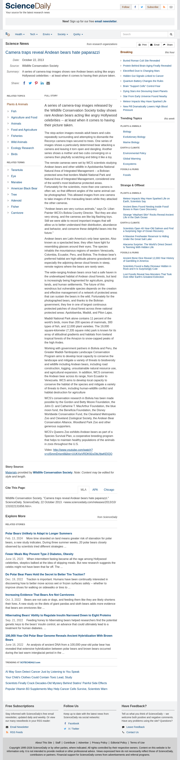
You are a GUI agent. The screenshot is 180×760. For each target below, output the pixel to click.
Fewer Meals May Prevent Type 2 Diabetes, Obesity (39, 554)
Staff (57, 742)
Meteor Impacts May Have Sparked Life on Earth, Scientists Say (146, 200)
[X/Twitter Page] (142, 7)
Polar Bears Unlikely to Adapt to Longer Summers (38, 533)
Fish (13, 111)
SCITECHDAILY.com (30, 662)
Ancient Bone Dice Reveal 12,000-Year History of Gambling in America (148, 259)
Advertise (83, 742)
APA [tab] (95, 489)
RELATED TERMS (16, 162)
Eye (13, 176)
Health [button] (20, 34)
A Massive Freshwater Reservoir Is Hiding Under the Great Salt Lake (146, 237)
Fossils (127, 175)
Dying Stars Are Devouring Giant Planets (145, 91)
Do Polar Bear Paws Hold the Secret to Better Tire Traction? (45, 574)
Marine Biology (131, 142)
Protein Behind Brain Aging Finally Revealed (147, 65)
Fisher (15, 206)
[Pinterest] (36, 83)
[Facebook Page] (135, 7)
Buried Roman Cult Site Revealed (141, 60)
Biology (127, 131)
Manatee (16, 182)
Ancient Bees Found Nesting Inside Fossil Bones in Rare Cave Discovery (146, 208)
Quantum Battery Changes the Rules (143, 81)
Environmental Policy (134, 153)
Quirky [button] (78, 34)
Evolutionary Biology (134, 136)
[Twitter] (30, 83)
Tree (14, 194)
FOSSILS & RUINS (129, 169)
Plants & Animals (17, 104)
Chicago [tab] (109, 489)
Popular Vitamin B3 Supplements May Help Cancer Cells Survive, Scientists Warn (56, 688)
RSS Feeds (16, 732)
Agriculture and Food (24, 117)
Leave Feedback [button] (135, 727)
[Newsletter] (171, 7)
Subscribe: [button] (153, 7)
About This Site (43, 742)
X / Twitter (73, 728)
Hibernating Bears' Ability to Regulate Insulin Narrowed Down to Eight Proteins (58, 615)
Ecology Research (22, 148)
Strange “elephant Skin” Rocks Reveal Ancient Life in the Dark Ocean (148, 216)
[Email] (48, 83)
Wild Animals (19, 142)
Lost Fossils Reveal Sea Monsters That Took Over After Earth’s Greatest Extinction (147, 275)
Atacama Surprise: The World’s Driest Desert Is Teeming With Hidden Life (147, 245)
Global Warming (132, 158)
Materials (11, 472)
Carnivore (17, 212)
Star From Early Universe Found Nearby (145, 96)
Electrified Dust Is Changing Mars (141, 70)
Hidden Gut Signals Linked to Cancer (143, 75)
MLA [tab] (83, 489)
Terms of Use (137, 742)
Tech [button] (33, 34)
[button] (143, 44)
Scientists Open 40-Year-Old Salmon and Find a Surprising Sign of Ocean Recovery (148, 229)
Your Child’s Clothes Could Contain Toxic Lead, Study (38, 677)
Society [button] (62, 34)
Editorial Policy (119, 742)
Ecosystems (129, 164)
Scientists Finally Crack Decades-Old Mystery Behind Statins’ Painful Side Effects (56, 683)
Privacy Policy (99, 742)
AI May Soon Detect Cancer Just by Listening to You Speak (42, 671)
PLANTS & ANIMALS (130, 126)
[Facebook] (24, 83)
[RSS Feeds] (164, 7)
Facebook (73, 723)
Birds (14, 154)
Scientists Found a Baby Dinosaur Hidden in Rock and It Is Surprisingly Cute (147, 267)
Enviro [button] (47, 34)
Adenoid (16, 200)
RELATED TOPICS (16, 96)
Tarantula (17, 169)
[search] (171, 34)
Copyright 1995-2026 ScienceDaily (28, 747)
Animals (16, 123)
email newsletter (106, 21)
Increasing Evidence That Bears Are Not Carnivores (39, 594)
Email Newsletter (19, 727)
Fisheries (16, 135)
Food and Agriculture (24, 129)
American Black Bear (24, 188)
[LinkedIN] (42, 83)
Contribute (69, 742)
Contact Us (132, 732)
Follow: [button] (126, 7)
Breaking (126, 52)
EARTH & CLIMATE (130, 148)
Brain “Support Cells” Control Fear (141, 86)
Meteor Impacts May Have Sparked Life (144, 101)
